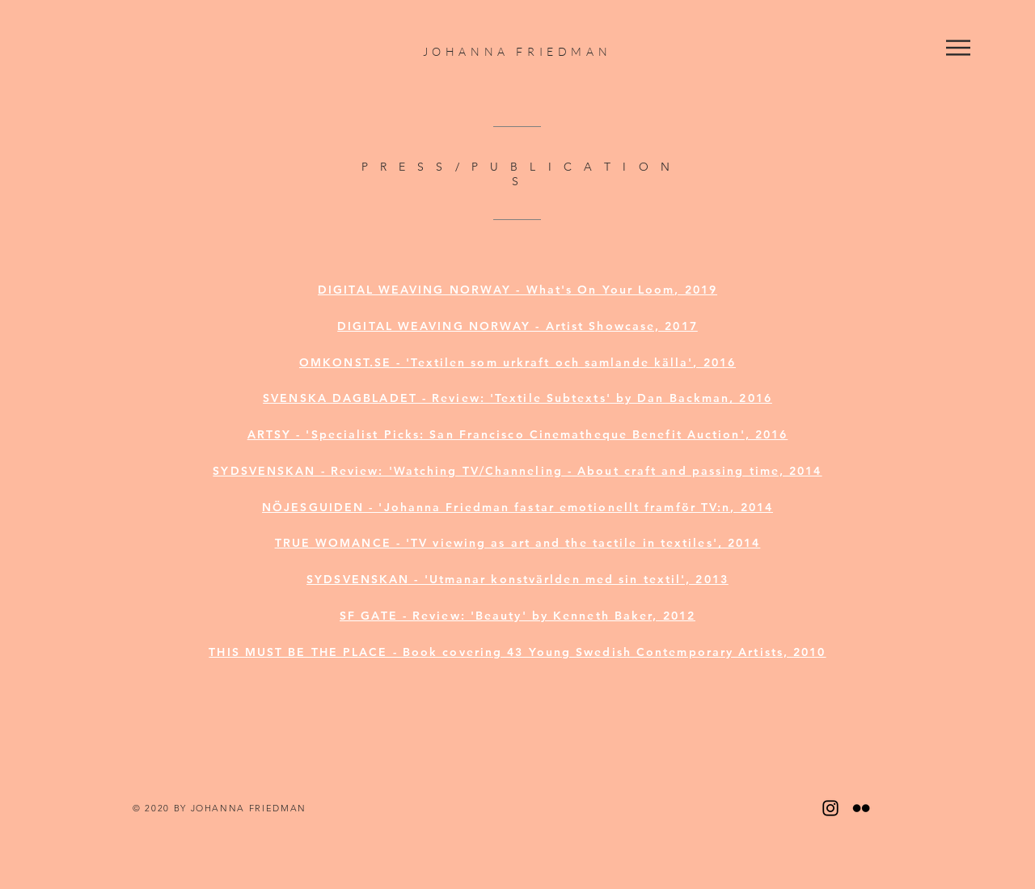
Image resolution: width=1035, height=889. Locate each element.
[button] (958, 47)
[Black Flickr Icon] (861, 808)
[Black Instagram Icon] (830, 808)
